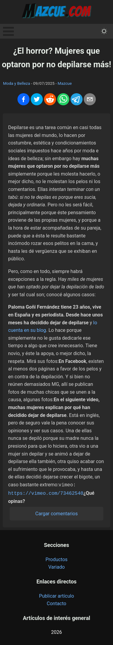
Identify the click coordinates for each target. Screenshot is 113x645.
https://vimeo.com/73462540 (45, 492)
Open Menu (8, 31)
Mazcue (65, 83)
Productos (56, 558)
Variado (56, 566)
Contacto (56, 602)
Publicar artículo (56, 595)
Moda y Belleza (16, 83)
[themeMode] (104, 31)
